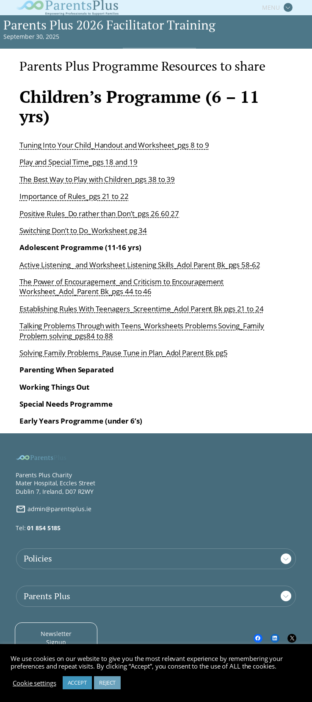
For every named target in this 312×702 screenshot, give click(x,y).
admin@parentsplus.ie (53, 509)
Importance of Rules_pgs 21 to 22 (74, 196)
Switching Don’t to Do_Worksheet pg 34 (83, 230)
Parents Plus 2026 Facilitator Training (109, 25)
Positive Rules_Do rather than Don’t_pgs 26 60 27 (99, 213)
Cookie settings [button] (34, 683)
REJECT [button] (107, 682)
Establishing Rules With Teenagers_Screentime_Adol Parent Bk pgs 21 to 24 (141, 309)
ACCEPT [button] (77, 682)
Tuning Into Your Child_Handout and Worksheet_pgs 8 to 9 (114, 145)
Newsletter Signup (56, 638)
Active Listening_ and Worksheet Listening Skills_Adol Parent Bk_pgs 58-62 (139, 265)
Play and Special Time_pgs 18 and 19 (78, 162)
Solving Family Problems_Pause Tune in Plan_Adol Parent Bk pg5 (123, 353)
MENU (271, 7)
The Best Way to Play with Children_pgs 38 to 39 (97, 179)
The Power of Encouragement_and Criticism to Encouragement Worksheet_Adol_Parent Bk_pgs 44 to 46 (121, 287)
